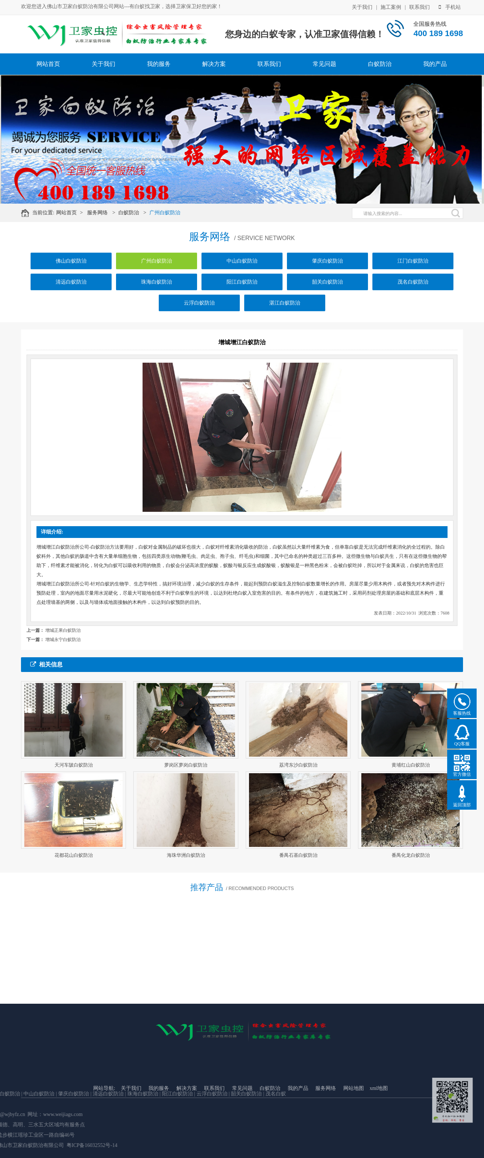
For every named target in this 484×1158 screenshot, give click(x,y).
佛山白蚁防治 (71, 271)
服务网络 (102, 212)
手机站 (450, 7)
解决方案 (214, 64)
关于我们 (362, 7)
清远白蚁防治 (71, 292)
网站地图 (353, 1120)
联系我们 (419, 7)
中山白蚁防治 (242, 271)
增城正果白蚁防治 (63, 630)
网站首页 (48, 64)
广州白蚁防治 (170, 212)
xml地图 (379, 1120)
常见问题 (324, 64)
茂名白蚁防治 (412, 292)
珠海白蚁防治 (156, 292)
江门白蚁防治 (412, 271)
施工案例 (390, 7)
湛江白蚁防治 (284, 313)
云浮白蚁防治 (199, 313)
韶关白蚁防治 (327, 292)
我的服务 (159, 64)
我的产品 (435, 64)
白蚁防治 (380, 64)
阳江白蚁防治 (242, 292)
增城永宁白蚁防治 (63, 639)
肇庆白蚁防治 (327, 271)
